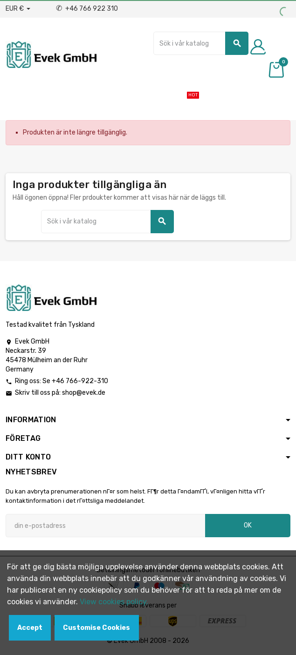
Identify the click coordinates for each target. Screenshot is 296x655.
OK (248, 525)
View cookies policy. (114, 601)
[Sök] (200, 43)
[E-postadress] (105, 525)
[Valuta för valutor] (18, 9)
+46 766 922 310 (87, 9)
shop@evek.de (83, 393)
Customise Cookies (96, 628)
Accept (29, 628)
